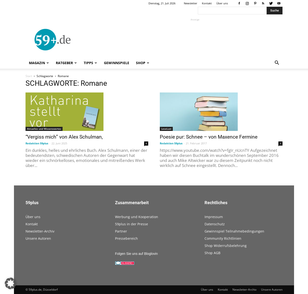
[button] (276, 63)
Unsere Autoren (38, 238)
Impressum (214, 216)
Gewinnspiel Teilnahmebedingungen (234, 231)
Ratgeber (66, 63)
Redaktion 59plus (37, 143)
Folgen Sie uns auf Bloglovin (136, 254)
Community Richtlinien (223, 238)
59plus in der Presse (131, 224)
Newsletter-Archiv (40, 231)
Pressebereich (126, 238)
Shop (142, 63)
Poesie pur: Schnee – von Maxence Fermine (208, 137)
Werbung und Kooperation (136, 216)
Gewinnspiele (116, 63)
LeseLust (166, 128)
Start (29, 76)
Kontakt (207, 3)
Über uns (222, 3)
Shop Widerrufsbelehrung (226, 245)
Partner (121, 231)
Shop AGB (212, 253)
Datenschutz (215, 224)
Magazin (39, 63)
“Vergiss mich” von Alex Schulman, (64, 137)
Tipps (90, 63)
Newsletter (190, 3)
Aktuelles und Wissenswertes (44, 128)
